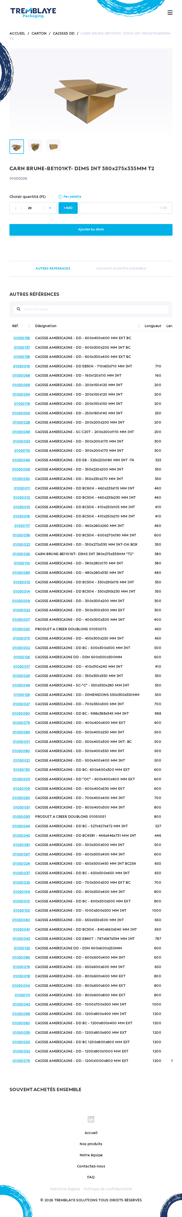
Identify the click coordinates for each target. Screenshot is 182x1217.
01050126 (22, 657)
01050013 (21, 582)
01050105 (21, 910)
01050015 (21, 507)
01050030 (21, 479)
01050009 (21, 601)
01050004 (21, 986)
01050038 (21, 535)
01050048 (21, 432)
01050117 (22, 526)
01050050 (21, 798)
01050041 (21, 929)
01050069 (21, 385)
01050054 (21, 394)
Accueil (91, 1133)
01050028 (21, 422)
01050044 (21, 826)
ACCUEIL (17, 33)
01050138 (22, 357)
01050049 (21, 685)
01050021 (21, 760)
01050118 (22, 404)
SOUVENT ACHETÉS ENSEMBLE (121, 268)
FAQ (91, 1177)
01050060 (21, 1023)
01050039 (21, 1032)
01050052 (21, 1051)
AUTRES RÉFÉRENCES (53, 268)
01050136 (22, 338)
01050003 (21, 779)
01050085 (21, 732)
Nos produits (91, 1144)
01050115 (22, 451)
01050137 (22, 347)
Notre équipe (91, 1155)
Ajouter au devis (91, 229)
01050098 (21, 1014)
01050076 (21, 1061)
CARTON (39, 33)
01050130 (21, 770)
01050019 (21, 366)
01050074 (21, 967)
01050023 (21, 544)
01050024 (21, 863)
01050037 (21, 873)
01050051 (21, 807)
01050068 (21, 375)
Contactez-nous (91, 1166)
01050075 (21, 638)
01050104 (21, 892)
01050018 (21, 976)
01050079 (21, 723)
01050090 (21, 713)
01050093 (21, 817)
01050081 (21, 845)
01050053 (21, 441)
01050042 (21, 1004)
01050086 (21, 957)
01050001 (21, 742)
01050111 (22, 995)
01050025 (21, 882)
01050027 (21, 704)
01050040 (21, 920)
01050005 (21, 1042)
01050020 (21, 629)
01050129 (22, 695)
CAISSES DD (64, 33)
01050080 (21, 751)
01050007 (21, 620)
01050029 (21, 676)
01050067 (21, 854)
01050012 (21, 497)
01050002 (21, 648)
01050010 (21, 901)
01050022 (21, 610)
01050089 (21, 573)
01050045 (21, 835)
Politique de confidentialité (108, 1189)
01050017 (21, 666)
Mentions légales (65, 1189)
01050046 (21, 460)
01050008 (21, 469)
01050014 (21, 591)
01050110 (22, 563)
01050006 (21, 413)
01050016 (21, 516)
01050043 (21, 939)
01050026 (21, 554)
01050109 (21, 789)
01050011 (22, 488)
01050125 (22, 948)
